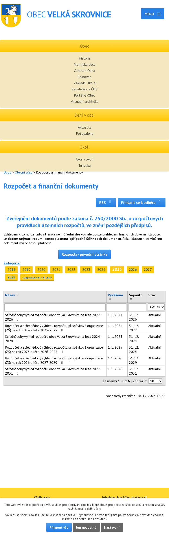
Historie (84, 58)
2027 (148, 269)
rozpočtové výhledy (37, 277)
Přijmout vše (59, 527)
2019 (26, 269)
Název (10, 295)
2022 (71, 269)
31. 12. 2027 (134, 327)
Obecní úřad (23, 172)
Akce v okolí (85, 159)
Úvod (7, 172)
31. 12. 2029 (134, 360)
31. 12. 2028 (134, 338)
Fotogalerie (84, 133)
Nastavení (112, 527)
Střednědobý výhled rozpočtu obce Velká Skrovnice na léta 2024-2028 (53, 338)
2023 (86, 269)
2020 (41, 269)
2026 (133, 269)
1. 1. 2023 (115, 336)
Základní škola (85, 83)
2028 (11, 277)
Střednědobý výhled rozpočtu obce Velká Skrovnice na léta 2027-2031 (53, 371)
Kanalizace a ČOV (84, 89)
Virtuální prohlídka (84, 101)
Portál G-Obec (84, 95)
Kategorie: (12, 263)
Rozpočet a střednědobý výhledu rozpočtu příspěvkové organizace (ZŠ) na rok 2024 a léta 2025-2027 (54, 327)
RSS (106, 202)
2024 (101, 269)
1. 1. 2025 (115, 347)
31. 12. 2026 (134, 317)
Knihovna (84, 77)
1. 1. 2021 (115, 315)
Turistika (84, 165)
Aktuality (84, 127)
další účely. (94, 509)
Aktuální (154, 315)
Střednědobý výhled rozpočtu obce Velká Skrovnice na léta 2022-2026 (53, 317)
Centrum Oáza (84, 70)
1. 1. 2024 (115, 325)
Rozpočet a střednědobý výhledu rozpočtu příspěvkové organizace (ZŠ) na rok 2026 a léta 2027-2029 (54, 360)
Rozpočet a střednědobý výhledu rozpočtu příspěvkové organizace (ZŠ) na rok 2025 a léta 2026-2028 (54, 349)
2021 (56, 269)
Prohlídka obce (84, 64)
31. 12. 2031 (134, 371)
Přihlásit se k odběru (141, 202)
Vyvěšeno (115, 295)
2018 (11, 269)
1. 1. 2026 (115, 358)
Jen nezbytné (86, 527)
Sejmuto (135, 295)
